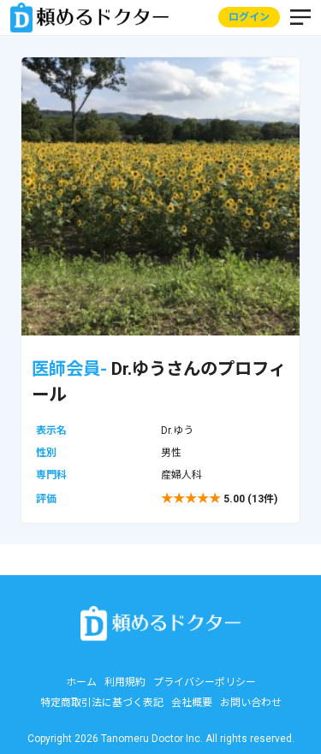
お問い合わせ (251, 703)
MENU (300, 18)
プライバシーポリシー (204, 682)
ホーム (81, 682)
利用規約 (125, 682)
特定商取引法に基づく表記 (101, 703)
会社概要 (191, 703)
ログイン (249, 18)
